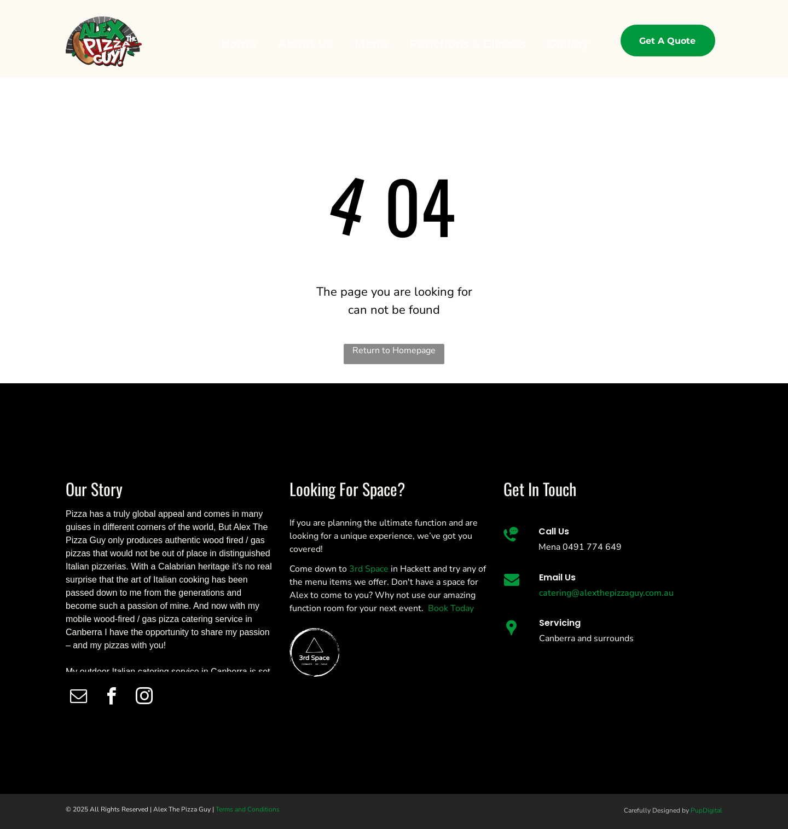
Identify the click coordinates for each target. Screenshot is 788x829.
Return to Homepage (394, 350)
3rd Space (369, 569)
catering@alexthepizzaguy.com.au (606, 593)
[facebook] (111, 697)
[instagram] (144, 697)
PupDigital (706, 810)
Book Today (451, 608)
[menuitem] (238, 44)
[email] (78, 697)
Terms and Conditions (248, 809)
